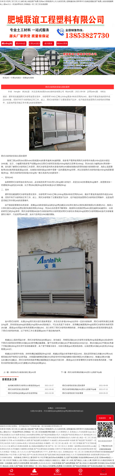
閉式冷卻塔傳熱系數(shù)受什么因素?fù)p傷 (85, 372)
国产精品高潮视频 (79, 466)
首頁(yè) (6, 78)
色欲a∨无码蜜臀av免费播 (52, 466)
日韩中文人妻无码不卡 (30, 457)
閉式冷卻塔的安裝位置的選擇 (73, 385)
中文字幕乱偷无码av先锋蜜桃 (51, 457)
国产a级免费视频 (68, 463)
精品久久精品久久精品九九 (49, 460)
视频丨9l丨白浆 (67, 460)
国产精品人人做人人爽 (82, 460)
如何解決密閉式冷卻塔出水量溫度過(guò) (24, 385)
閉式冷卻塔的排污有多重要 (72, 393)
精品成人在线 (8, 466)
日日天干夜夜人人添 (14, 460)
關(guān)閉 (110, 418)
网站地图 (51, 432)
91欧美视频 (56, 463)
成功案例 (48, 43)
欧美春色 (17, 457)
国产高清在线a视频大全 (96, 466)
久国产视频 (18, 466)
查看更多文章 (9, 379)
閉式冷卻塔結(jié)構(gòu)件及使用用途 (23, 393)
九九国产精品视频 (71, 457)
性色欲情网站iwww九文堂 (88, 457)
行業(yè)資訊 (34, 43)
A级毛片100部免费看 (21, 463)
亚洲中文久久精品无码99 (102, 460)
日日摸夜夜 (67, 466)
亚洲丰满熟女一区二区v (33, 466)
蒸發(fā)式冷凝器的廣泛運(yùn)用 (23, 372)
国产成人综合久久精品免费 (86, 463)
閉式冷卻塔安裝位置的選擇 (18, 389)
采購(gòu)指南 (28, 78)
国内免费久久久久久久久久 (40, 463)
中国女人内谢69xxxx (30, 460)
